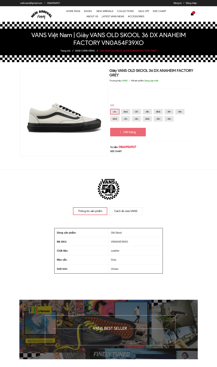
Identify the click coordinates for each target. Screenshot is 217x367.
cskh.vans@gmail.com (31, 3)
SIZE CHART (116, 151)
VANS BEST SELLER (110, 328)
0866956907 (53, 3)
